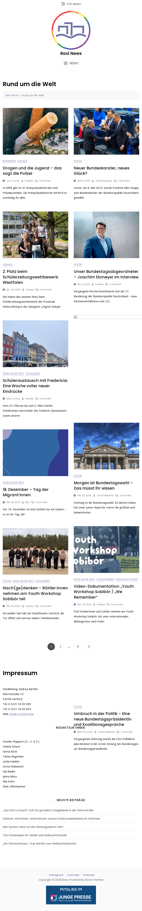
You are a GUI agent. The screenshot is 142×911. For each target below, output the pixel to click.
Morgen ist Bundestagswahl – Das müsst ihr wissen (103, 485)
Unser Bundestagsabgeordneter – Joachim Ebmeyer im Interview (106, 274)
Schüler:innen (105, 579)
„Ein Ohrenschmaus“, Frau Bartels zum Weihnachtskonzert (40, 843)
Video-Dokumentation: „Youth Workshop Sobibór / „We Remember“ (104, 592)
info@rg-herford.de (21, 714)
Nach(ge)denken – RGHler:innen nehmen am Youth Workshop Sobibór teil (35, 593)
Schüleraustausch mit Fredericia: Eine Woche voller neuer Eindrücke (35, 386)
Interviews (9, 161)
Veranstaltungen (127, 579)
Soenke (29, 180)
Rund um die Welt (13, 373)
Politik (78, 161)
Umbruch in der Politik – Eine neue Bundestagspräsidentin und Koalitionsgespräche (102, 379)
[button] (71, 63)
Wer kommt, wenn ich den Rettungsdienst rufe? (33, 827)
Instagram (56, 875)
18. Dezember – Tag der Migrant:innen (26, 492)
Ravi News (71, 53)
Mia (27, 502)
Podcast (88, 875)
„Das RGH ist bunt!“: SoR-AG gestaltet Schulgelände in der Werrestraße (48, 810)
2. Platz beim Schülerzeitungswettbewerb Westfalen (30, 277)
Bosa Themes (94, 880)
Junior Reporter (103, 180)
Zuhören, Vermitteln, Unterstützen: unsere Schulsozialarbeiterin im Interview (51, 818)
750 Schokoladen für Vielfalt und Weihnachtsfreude (35, 835)
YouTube (73, 875)
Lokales (22, 161)
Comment (45, 181)
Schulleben (33, 373)
